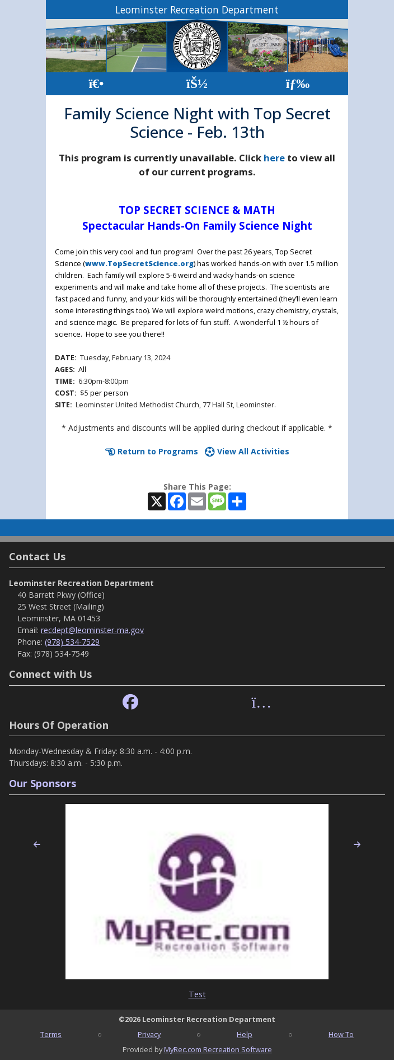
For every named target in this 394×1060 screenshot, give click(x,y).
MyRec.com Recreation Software (218, 1049)
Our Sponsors (42, 783)
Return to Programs (151, 451)
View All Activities (247, 451)
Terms (51, 1034)
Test (197, 994)
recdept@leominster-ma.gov (92, 630)
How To (341, 1034)
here (274, 157)
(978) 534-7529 (72, 641)
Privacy (149, 1034)
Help (244, 1034)
